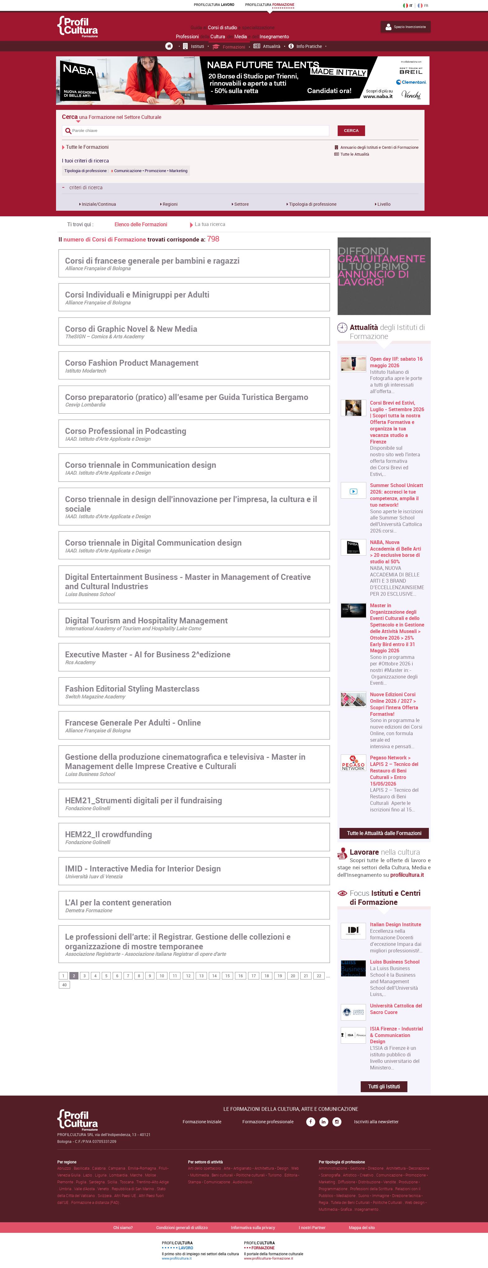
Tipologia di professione (312, 204)
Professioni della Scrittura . (372, 1188)
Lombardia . (119, 1174)
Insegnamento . (367, 1209)
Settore (241, 204)
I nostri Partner (312, 1227)
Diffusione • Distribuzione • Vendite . (368, 1181)
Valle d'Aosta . (85, 1188)
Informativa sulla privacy (253, 1227)
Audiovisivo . (243, 1181)
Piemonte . (66, 1181)
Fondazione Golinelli (87, 808)
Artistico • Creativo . (359, 1174)
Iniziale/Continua (98, 204)
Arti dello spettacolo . (206, 1168)
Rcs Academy (80, 662)
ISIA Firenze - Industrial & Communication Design (396, 1035)
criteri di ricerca (82, 187)
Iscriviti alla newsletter (376, 1122)
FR (423, 5)
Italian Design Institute (395, 924)
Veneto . (104, 1188)
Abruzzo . (65, 1168)
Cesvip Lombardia (85, 404)
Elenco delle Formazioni (141, 224)
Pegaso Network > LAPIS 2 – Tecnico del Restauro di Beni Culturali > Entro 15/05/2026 (394, 770)
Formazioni (229, 47)
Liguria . (102, 1174)
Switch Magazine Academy (95, 696)
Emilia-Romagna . (143, 1168)
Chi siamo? (123, 1227)
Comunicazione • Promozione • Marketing (149, 170)
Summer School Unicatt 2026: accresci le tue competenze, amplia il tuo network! (396, 495)
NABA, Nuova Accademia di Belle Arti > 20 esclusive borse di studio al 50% (395, 552)
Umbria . (66, 1188)
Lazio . (89, 1174)
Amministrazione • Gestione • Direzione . (352, 1168)
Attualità (267, 46)
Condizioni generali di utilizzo (182, 1227)
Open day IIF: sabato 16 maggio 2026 (396, 362)
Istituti (193, 46)
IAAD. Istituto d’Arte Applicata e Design (107, 438)
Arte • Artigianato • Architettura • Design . (257, 1168)
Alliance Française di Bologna (97, 268)
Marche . (137, 1174)
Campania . (118, 1168)
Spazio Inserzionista (406, 27)
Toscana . (128, 1181)
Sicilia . (113, 1181)
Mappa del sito (362, 1227)
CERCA (351, 130)
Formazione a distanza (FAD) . (96, 1202)
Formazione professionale (267, 1122)
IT (407, 5)
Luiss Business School (90, 594)
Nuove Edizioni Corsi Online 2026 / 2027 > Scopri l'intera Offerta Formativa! (394, 704)
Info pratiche (305, 46)
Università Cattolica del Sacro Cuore (396, 1009)
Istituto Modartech (85, 370)
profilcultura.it (407, 874)
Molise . (151, 1174)
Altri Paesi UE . (126, 1195)
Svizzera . (106, 1195)
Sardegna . (98, 1181)
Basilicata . (83, 1168)
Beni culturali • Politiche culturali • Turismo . (248, 1174)
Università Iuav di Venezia (93, 876)
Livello (384, 204)
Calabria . (100, 1168)
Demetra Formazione (88, 910)
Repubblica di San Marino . (134, 1188)
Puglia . (82, 1181)
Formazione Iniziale (202, 1122)
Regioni (170, 204)
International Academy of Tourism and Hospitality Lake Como (133, 628)
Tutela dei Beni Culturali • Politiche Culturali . (368, 1202)
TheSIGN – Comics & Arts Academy (104, 336)
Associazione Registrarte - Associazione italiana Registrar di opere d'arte (145, 954)
